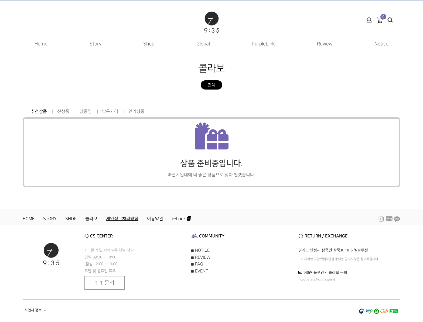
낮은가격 (110, 111)
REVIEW (200, 257)
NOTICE (200, 250)
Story (95, 44)
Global (203, 44)
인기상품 (136, 111)
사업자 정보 (35, 310)
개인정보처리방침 (122, 218)
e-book (181, 218)
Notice (381, 44)
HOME (29, 218)
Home (41, 44)
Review (325, 44)
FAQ (197, 264)
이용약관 (155, 218)
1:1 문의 (104, 283)
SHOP (71, 218)
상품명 (86, 111)
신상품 (63, 111)
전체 (211, 85)
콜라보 (91, 218)
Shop (148, 44)
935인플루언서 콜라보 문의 (325, 272)
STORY (50, 218)
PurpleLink (263, 44)
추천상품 (39, 111)
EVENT (199, 271)
